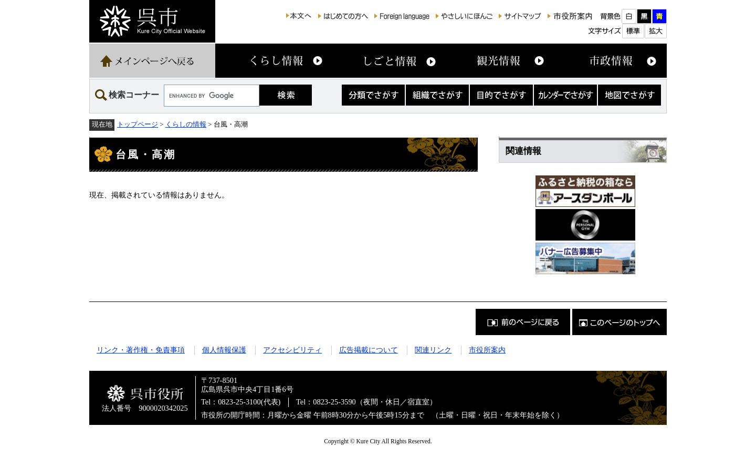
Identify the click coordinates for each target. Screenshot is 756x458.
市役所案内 (487, 350)
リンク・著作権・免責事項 (141, 350)
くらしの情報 (185, 124)
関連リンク (433, 350)
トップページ (137, 124)
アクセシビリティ (292, 350)
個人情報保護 (224, 350)
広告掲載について (368, 350)
